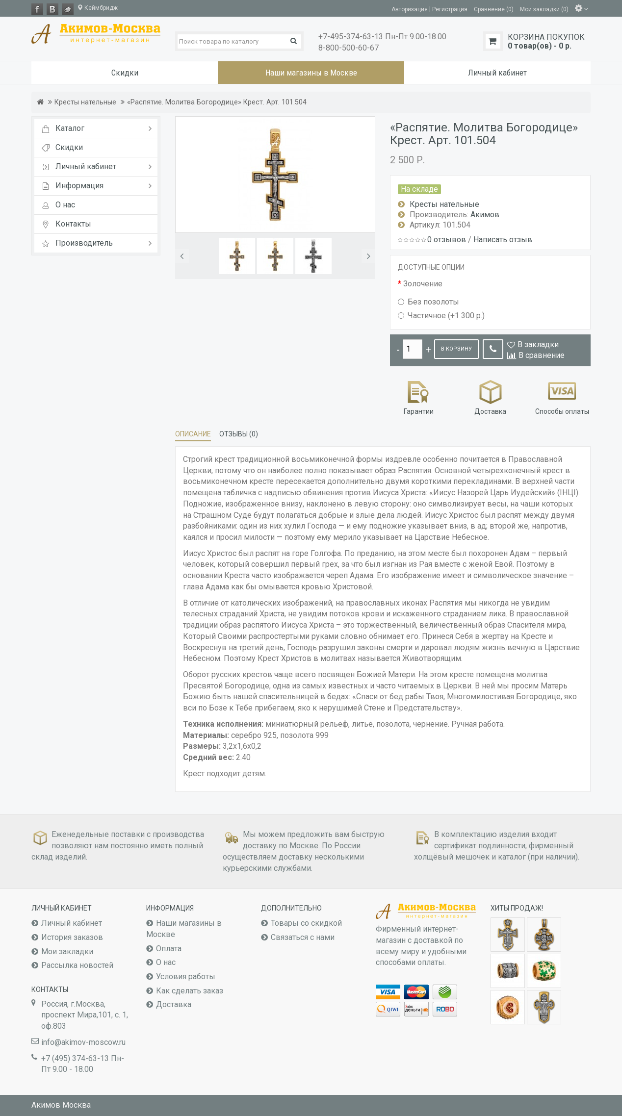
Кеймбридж (97, 7)
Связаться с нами (303, 937)
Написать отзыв (502, 239)
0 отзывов (446, 239)
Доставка (490, 396)
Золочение (422, 283)
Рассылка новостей (77, 965)
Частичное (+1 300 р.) (441, 315)
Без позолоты (428, 301)
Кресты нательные (85, 102)
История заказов (72, 937)
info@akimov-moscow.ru (83, 1042)
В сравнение (541, 355)
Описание (193, 434)
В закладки (538, 344)
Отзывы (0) (238, 434)
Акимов (484, 214)
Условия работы (185, 976)
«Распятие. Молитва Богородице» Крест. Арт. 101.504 (217, 102)
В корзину (456, 349)
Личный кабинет (71, 923)
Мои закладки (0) (544, 8)
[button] (182, 256)
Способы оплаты (562, 396)
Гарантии (419, 396)
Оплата (168, 948)
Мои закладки (67, 951)
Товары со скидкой (306, 923)
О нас (166, 962)
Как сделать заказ (189, 990)
